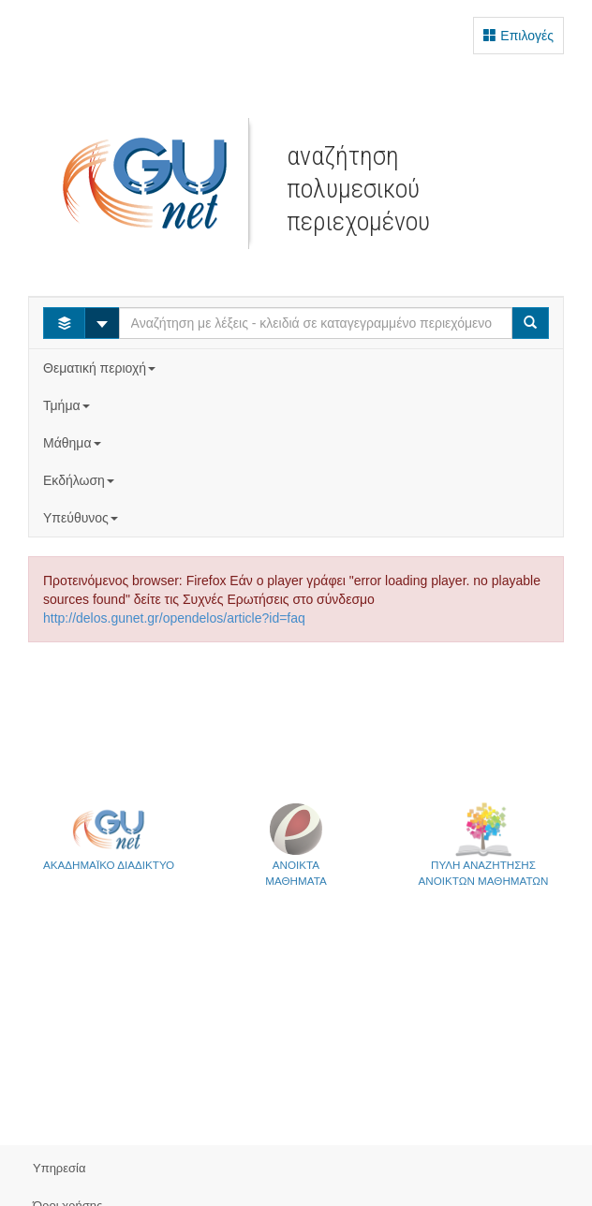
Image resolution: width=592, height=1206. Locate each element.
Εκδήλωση (80, 480)
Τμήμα (68, 405)
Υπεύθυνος (82, 517)
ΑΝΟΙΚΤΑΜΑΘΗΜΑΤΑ (295, 844)
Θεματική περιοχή (101, 367)
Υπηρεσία (59, 1168)
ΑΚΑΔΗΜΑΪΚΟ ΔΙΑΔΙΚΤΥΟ (108, 836)
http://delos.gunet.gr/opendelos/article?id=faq (174, 617)
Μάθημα (73, 442)
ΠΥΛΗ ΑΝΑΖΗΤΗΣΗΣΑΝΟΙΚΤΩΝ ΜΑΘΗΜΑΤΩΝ (484, 844)
